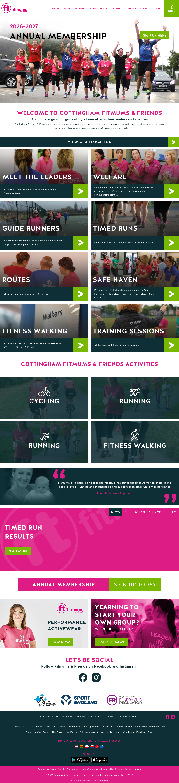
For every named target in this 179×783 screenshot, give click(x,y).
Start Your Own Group (37, 732)
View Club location (123, 142)
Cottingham (166, 512)
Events (116, 9)
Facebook (102, 666)
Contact (130, 9)
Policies (39, 727)
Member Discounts (111, 732)
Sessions (80, 9)
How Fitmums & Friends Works (81, 732)
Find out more (111, 642)
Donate (156, 9)
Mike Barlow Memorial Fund (150, 727)
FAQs (30, 727)
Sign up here (155, 35)
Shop (143, 9)
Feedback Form (144, 732)
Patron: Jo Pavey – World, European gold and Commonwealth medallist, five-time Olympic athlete (90, 769)
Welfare (50, 727)
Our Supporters (91, 727)
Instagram (128, 666)
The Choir (57, 732)
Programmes (98, 9)
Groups (54, 9)
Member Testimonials (68, 727)
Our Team (128, 732)
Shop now (60, 642)
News (67, 9)
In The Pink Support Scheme (117, 727)
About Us (19, 727)
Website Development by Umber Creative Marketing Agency (89, 780)
